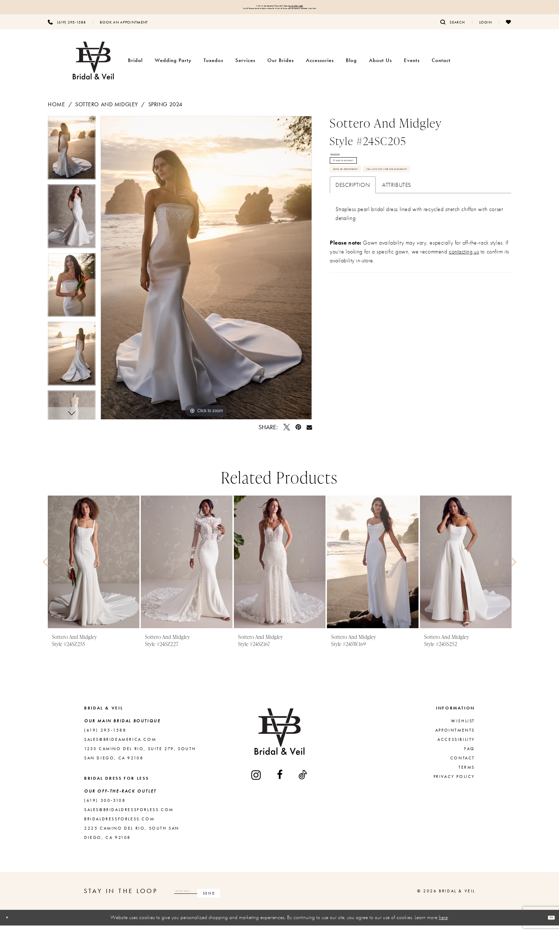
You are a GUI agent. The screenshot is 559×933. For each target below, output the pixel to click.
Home (56, 112)
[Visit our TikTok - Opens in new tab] (303, 783)
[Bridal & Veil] (93, 68)
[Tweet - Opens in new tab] (286, 435)
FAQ (469, 756)
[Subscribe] (280, 898)
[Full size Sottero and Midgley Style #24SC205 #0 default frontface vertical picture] (206, 275)
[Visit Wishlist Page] (508, 29)
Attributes (396, 243)
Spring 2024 (165, 112)
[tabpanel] (72, 158)
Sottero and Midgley (106, 112)
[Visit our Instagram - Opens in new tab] (256, 782)
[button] (485, 29)
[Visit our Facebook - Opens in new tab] (280, 783)
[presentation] (93, 569)
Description (352, 243)
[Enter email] (233, 898)
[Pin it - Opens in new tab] (298, 435)
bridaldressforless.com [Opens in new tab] (119, 827)
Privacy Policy (454, 784)
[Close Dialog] (11, 925)
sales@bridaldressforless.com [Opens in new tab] (129, 817)
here (443, 925)
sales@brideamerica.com (120, 747)
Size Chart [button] (343, 164)
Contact (462, 766)
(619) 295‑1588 (326, 8)
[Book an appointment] (124, 29)
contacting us (464, 309)
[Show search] (452, 29)
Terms (466, 775)
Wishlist (463, 729)
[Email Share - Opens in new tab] (309, 434)
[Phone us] (67, 29)
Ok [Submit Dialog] (547, 925)
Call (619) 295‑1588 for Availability (387, 222)
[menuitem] (67, 29)
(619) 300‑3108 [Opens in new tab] (104, 808)
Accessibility (456, 747)
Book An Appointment (368, 202)
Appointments (455, 738)
